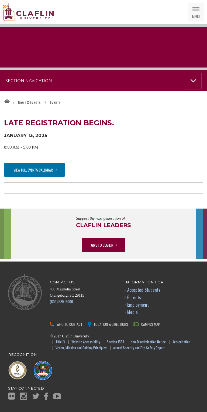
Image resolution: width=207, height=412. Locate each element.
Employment (138, 304)
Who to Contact (69, 324)
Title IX (60, 342)
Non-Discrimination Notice (148, 342)
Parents (134, 297)
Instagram (23, 396)
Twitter (35, 396)
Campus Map (150, 324)
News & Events (29, 102)
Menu (196, 16)
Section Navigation (28, 80)
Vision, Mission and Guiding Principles (81, 348)
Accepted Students (143, 289)
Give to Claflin (102, 245)
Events (55, 102)
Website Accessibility (85, 342)
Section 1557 (115, 342)
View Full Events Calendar (33, 170)
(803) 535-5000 (61, 301)
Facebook (46, 396)
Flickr (11, 396)
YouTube (57, 396)
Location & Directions (111, 324)
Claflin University (28, 12)
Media (132, 312)
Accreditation (181, 342)
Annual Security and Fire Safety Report (139, 348)
